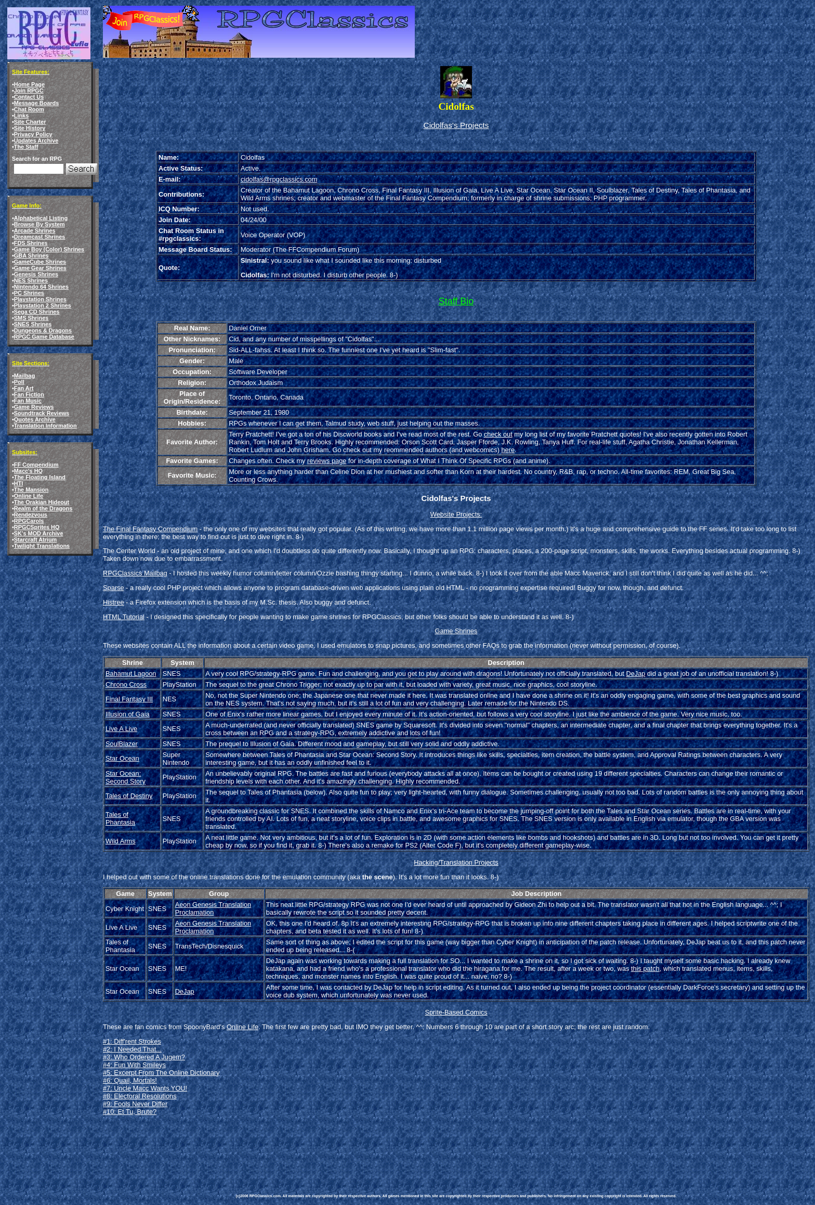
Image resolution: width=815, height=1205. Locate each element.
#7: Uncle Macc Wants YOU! (145, 1088)
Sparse (113, 588)
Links (21, 115)
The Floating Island (39, 477)
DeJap (635, 673)
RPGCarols (29, 521)
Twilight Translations (42, 546)
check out (498, 434)
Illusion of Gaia (128, 714)
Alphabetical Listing (41, 218)
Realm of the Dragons (43, 508)
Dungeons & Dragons (43, 330)
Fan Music (28, 401)
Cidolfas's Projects (456, 125)
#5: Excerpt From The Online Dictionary (161, 1072)
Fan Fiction (29, 394)
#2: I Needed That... (132, 1049)
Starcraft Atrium (35, 539)
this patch (645, 968)
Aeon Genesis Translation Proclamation (213, 908)
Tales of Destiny (129, 796)
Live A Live (121, 729)
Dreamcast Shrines (39, 237)
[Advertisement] (425, 1147)
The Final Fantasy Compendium (150, 529)
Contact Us (29, 97)
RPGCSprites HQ (37, 527)
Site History (29, 128)
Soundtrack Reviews (41, 413)
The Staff (26, 147)
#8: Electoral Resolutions (140, 1096)
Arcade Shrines (35, 230)
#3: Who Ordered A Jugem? (144, 1057)
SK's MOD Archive (38, 533)
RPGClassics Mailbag (135, 573)
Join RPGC (29, 90)
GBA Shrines (31, 255)
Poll (19, 382)
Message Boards (36, 103)
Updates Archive (36, 140)
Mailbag (24, 376)
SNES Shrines (33, 324)
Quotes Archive (35, 419)
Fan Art (24, 388)
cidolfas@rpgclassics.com (279, 179)
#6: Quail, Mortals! (130, 1080)
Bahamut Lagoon (131, 673)
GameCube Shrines (40, 262)
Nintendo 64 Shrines (41, 287)
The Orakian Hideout (41, 502)
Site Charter (30, 122)
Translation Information (45, 425)
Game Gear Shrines (40, 268)
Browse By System (39, 224)
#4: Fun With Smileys (134, 1065)
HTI (18, 483)
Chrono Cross (126, 684)
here (508, 450)
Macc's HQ (28, 471)
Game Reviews (34, 407)
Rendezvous (30, 514)
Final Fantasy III (129, 699)
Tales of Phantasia (120, 818)
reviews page (326, 461)
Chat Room (29, 109)
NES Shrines (31, 280)
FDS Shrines (31, 243)
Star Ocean (122, 758)
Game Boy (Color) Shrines (49, 249)
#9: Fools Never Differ (135, 1104)
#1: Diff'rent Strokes (132, 1041)
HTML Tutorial (123, 617)
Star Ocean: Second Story (126, 777)
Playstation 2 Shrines (42, 305)
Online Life (28, 496)
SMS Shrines (31, 318)
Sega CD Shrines (37, 312)
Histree (113, 602)
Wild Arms (121, 841)
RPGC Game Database (44, 337)
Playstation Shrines (40, 299)
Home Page (29, 84)
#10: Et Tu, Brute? (129, 1112)
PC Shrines (29, 293)
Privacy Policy (33, 134)
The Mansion (31, 489)
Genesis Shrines (36, 274)
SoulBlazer (122, 744)
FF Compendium (36, 465)
